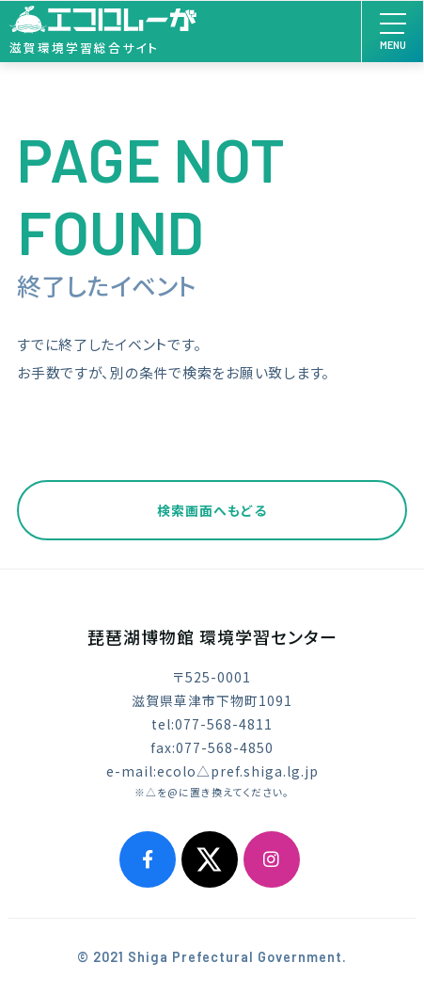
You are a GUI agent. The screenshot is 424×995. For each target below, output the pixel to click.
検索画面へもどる (212, 510)
